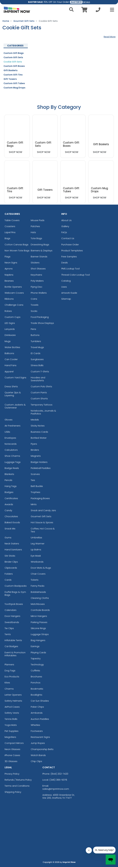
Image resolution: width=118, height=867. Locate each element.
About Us (66, 220)
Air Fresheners (12, 425)
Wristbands (37, 561)
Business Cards (39, 431)
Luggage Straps (40, 634)
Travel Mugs (37, 347)
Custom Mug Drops (14, 87)
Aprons (9, 268)
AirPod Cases (12, 706)
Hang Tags (11, 486)
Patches (35, 226)
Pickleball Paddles (41, 468)
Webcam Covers (14, 292)
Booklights (36, 694)
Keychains (36, 274)
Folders (9, 573)
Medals (35, 419)
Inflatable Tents (13, 640)
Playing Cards (38, 652)
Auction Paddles (40, 719)
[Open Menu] (111, 9)
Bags (7, 238)
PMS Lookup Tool (70, 268)
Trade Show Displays (42, 323)
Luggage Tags (13, 462)
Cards (8, 579)
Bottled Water (39, 437)
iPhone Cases (12, 755)
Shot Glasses (38, 268)
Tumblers (36, 341)
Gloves (8, 419)
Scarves (35, 474)
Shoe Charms (12, 455)
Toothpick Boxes (14, 604)
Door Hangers (12, 616)
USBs (7, 431)
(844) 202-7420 (59, 773)
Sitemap (66, 298)
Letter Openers (13, 694)
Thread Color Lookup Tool (75, 274)
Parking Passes (39, 622)
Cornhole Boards (40, 610)
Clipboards (11, 567)
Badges (9, 492)
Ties (33, 480)
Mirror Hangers (39, 616)
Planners (9, 664)
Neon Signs (11, 262)
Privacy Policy (12, 773)
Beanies (9, 280)
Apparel (9, 371)
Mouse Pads (37, 220)
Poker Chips (37, 706)
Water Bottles (12, 347)
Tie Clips (9, 628)
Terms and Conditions (17, 785)
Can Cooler (11, 359)
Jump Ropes (38, 743)
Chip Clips (36, 761)
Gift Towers (10, 79)
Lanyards (10, 329)
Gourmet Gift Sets (23, 21)
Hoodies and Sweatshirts (38, 379)
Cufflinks (35, 670)
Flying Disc (36, 286)
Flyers (34, 443)
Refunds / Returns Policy (18, 779)
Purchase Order (70, 244)
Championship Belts (42, 749)
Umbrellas (36, 537)
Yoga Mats (11, 725)
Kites (7, 682)
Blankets (9, 474)
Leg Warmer (37, 543)
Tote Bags (36, 238)
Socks (34, 311)
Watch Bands (38, 755)
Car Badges (11, 646)
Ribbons (9, 298)
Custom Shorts (39, 398)
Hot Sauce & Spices (42, 522)
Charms (9, 688)
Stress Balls (37, 365)
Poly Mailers (37, 280)
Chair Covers (38, 573)
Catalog (66, 280)
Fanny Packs (37, 585)
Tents (8, 634)
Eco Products (12, 676)
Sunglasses (37, 359)
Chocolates (11, 516)
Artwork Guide (69, 292)
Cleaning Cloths (40, 598)
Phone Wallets (39, 292)
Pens (33, 329)
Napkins (9, 274)
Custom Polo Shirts (41, 386)
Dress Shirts (11, 386)
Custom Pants (39, 392)
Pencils (8, 480)
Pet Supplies (11, 731)
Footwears (37, 731)
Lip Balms (36, 549)
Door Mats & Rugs (41, 567)
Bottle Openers (13, 286)
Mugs (8, 341)
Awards (9, 504)
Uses (64, 286)
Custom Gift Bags (14, 53)
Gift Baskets (11, 70)
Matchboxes (38, 604)
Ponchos (35, 682)
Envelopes (10, 437)
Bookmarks (37, 688)
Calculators (11, 449)
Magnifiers (10, 737)
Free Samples (69, 256)
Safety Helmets (13, 700)
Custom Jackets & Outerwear (15, 406)
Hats (33, 232)
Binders (35, 449)
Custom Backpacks (16, 585)
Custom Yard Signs (15, 377)
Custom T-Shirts (40, 371)
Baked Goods (12, 522)
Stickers (35, 262)
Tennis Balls (11, 719)
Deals (64, 262)
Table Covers (12, 220)
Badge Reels (12, 468)
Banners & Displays (41, 250)
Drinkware (10, 335)
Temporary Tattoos (41, 404)
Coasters (10, 226)
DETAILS (86, 2)
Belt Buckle (37, 486)
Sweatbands (12, 622)
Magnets (36, 455)
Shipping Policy (13, 792)
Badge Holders (39, 462)
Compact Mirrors (14, 743)
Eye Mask (36, 555)
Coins (34, 298)
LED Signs (10, 323)
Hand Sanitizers (13, 549)
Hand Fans (10, 365)
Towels (34, 304)
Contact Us (67, 238)
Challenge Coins (14, 304)
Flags (7, 256)
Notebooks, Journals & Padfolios (43, 412)
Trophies (35, 492)
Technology (37, 664)
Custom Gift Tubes (14, 83)
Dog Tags (10, 670)
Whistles (35, 725)
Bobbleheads (38, 592)
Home (5, 21)
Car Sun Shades (40, 700)
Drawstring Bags (40, 244)
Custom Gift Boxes (14, 66)
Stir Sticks (10, 555)
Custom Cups (12, 317)
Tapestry (36, 658)
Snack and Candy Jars (43, 510)
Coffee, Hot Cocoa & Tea (43, 530)
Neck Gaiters (12, 543)
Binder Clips (11, 561)
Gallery (65, 226)
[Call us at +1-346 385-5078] (98, 10)
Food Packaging (40, 317)
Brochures (36, 676)
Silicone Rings (38, 628)
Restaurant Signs (40, 737)
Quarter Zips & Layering (13, 394)
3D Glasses (11, 761)
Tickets (34, 579)
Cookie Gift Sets (13, 61)
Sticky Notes (38, 425)
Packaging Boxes (40, 498)
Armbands (37, 712)
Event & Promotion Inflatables (15, 654)
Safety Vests (12, 712)
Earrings (35, 646)
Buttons (35, 335)
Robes (8, 311)
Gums (8, 537)
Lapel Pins (10, 232)
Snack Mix (10, 528)
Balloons (9, 353)
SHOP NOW (15, 152)
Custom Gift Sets (13, 57)
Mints (34, 504)
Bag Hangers (38, 640)
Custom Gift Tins (13, 74)
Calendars (10, 610)
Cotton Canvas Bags (16, 244)
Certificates (11, 498)
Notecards (11, 443)
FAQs (64, 232)
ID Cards (35, 353)
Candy (8, 510)
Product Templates (72, 250)
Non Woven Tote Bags (17, 250)
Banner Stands (39, 256)
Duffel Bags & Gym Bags (15, 593)
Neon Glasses (12, 749)
